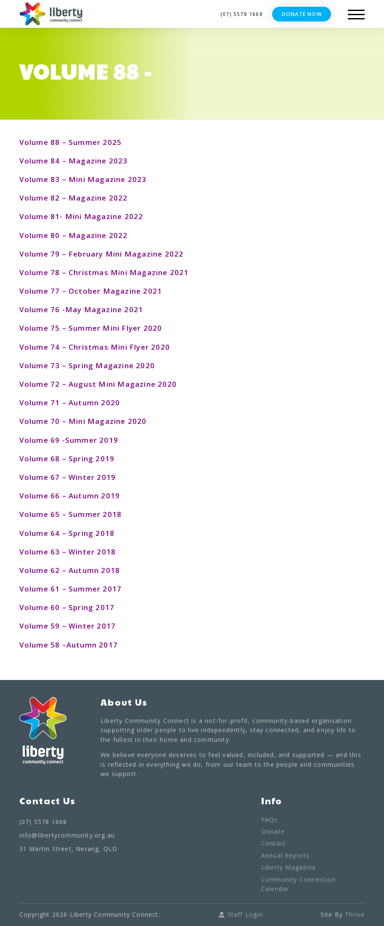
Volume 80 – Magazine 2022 (73, 235)
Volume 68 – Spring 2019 (67, 458)
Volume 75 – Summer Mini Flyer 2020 (90, 328)
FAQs (269, 820)
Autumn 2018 (93, 570)
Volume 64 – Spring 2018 (67, 533)
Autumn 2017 (92, 645)
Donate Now (302, 14)
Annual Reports (285, 855)
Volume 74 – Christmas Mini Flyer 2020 (94, 347)
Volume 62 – (42, 570)
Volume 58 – (42, 645)
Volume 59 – (42, 626)
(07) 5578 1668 (241, 14)
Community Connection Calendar (298, 884)
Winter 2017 (91, 626)
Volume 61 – (44, 589)
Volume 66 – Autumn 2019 (69, 495)
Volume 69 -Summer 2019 (68, 440)
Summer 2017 (95, 589)
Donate (273, 831)
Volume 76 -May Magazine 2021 (81, 309)
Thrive (355, 914)
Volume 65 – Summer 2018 (70, 514)
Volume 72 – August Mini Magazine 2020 (98, 384)
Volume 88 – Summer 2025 (70, 142)
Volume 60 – (44, 607)
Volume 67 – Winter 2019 (67, 477)
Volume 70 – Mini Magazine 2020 (83, 421)
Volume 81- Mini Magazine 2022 (81, 216)
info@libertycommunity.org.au (67, 835)
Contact (273, 843)
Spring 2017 (91, 607)
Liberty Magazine (288, 867)
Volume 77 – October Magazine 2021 (90, 291)
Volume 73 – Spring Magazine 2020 (87, 365)
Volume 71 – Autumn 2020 (69, 402)
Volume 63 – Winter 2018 (67, 552)
